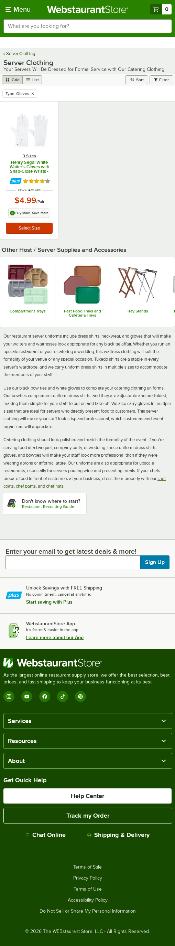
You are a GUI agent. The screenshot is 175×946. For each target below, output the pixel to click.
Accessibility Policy (88, 900)
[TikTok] (62, 696)
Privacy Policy (87, 878)
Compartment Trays (28, 311)
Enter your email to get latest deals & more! (71, 551)
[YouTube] (26, 696)
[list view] (32, 79)
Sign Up (155, 562)
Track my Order (87, 815)
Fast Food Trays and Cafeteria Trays (82, 313)
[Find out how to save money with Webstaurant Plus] (16, 181)
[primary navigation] (18, 9)
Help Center (87, 796)
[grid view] (12, 79)
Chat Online (45, 834)
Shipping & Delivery (118, 834)
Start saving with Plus (49, 602)
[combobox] (87, 26)
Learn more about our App (55, 637)
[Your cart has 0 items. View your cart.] (161, 9)
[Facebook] (44, 696)
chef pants (26, 486)
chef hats (55, 486)
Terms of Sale (87, 867)
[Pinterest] (80, 696)
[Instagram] (8, 696)
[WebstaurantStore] (87, 662)
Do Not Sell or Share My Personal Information (88, 911)
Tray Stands (137, 311)
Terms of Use (88, 889)
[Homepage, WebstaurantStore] (87, 9)
